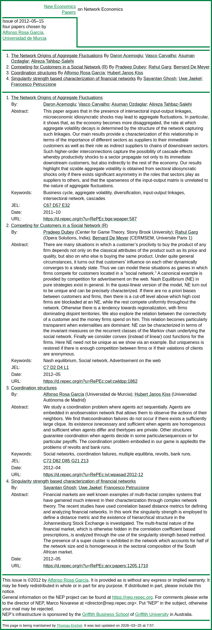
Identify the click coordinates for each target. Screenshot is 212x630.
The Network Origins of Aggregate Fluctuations (57, 55)
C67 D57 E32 (56, 205)
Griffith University (152, 614)
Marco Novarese (62, 603)
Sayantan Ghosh (159, 78)
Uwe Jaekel (190, 78)
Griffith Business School (105, 614)
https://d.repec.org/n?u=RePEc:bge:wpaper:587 (90, 219)
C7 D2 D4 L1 (56, 367)
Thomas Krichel (69, 625)
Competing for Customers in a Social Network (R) (59, 67)
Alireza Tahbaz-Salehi (52, 61)
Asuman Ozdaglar (129, 104)
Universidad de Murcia (24, 38)
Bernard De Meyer (192, 67)
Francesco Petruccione (33, 84)
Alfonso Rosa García (22, 32)
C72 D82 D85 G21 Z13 (66, 460)
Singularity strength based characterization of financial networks (73, 78)
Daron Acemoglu (126, 55)
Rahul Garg (160, 67)
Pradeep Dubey (130, 67)
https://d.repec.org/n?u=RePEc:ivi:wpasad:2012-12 (93, 474)
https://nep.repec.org (132, 597)
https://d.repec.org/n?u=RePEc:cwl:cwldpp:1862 (90, 381)
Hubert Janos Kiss (125, 72)
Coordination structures (34, 72)
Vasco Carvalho (160, 55)
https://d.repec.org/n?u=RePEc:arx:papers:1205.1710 (95, 565)
